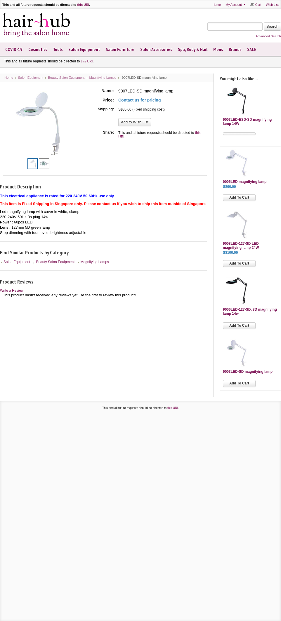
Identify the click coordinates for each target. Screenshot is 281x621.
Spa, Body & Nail (192, 49)
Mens (218, 49)
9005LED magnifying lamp (244, 182)
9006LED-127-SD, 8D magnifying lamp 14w (250, 311)
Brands (235, 49)
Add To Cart (239, 197)
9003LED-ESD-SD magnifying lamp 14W (247, 122)
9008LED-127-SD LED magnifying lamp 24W (241, 246)
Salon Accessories (156, 49)
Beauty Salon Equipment (66, 77)
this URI (83, 4)
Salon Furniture (120, 49)
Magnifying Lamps (102, 77)
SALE (251, 49)
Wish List (272, 4)
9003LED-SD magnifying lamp (248, 372)
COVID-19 (13, 49)
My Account (234, 4)
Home (216, 4)
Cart (258, 4)
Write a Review (11, 290)
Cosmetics (37, 49)
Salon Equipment (84, 49)
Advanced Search (268, 36)
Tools (58, 49)
